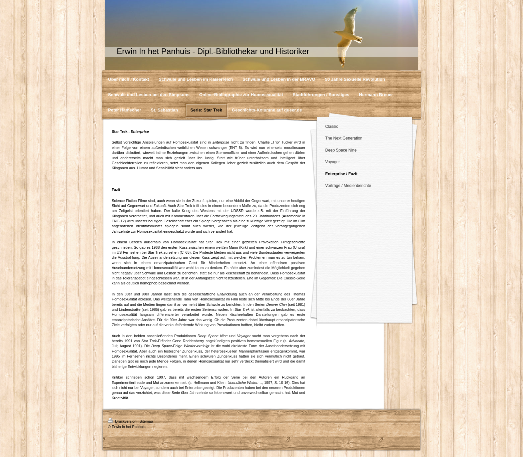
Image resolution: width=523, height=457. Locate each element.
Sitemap (146, 421)
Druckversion (122, 421)
